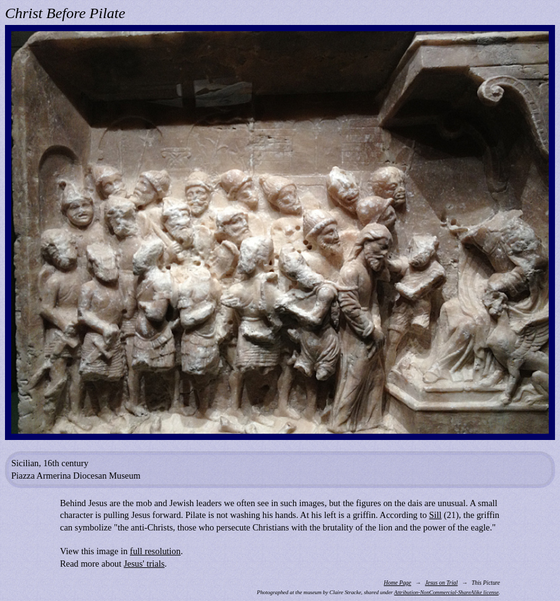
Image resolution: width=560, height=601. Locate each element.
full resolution (155, 551)
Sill (435, 515)
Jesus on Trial (441, 583)
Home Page (397, 583)
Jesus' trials (144, 564)
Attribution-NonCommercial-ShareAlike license (446, 592)
